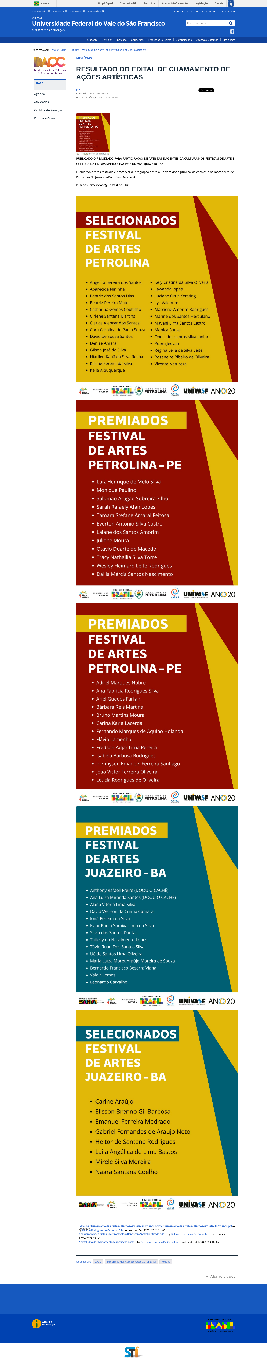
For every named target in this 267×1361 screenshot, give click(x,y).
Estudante (92, 39)
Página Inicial (59, 49)
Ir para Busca (78, 11)
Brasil (45, 3)
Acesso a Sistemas (207, 39)
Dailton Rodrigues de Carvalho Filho (103, 1230)
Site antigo (229, 39)
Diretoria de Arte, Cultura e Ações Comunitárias (131, 1261)
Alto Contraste (205, 11)
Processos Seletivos (159, 39)
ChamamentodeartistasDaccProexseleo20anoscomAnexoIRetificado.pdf (121, 1234)
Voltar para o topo (222, 1276)
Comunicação (184, 39)
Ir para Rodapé (96, 11)
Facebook (232, 31)
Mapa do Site (227, 11)
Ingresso (121, 39)
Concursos (137, 39)
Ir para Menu (60, 11)
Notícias (74, 49)
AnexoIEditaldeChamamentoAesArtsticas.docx (106, 1242)
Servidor (107, 39)
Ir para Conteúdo (41, 11)
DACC (98, 1261)
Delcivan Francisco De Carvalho (189, 1234)
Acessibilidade (183, 11)
